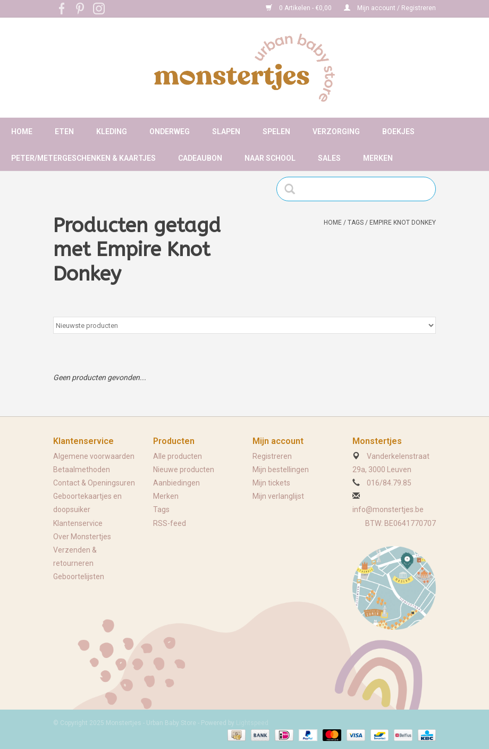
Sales (329, 158)
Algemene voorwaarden (93, 456)
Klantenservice (78, 523)
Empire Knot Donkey (402, 222)
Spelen (276, 131)
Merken (378, 158)
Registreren (272, 456)
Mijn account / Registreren (390, 8)
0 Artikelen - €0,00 (299, 8)
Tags (356, 222)
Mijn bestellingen (280, 469)
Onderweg (169, 131)
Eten (64, 131)
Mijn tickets (271, 483)
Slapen (226, 131)
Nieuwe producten (183, 469)
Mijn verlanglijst (278, 496)
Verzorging (336, 131)
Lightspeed (252, 723)
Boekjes (398, 131)
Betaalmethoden (81, 469)
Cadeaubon (200, 158)
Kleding (111, 131)
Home (21, 131)
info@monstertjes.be (388, 509)
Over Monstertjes (82, 536)
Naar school (270, 158)
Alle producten (177, 456)
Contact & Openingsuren (94, 483)
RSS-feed (169, 523)
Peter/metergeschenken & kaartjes (83, 158)
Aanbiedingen (176, 483)
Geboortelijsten (78, 576)
